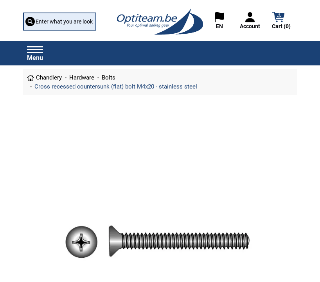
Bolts (108, 77)
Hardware (81, 77)
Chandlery (49, 77)
